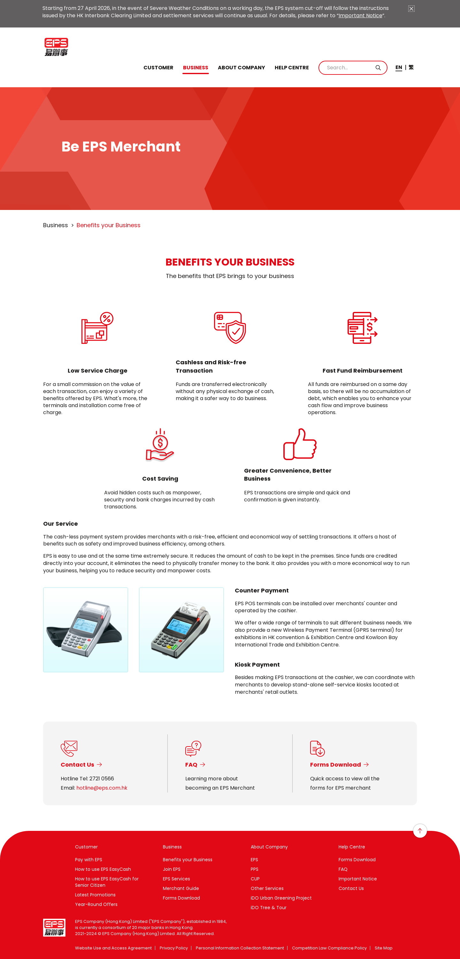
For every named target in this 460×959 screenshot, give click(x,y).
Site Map (384, 948)
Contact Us (351, 888)
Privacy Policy (174, 948)
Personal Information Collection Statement (240, 948)
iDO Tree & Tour (269, 907)
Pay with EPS (88, 859)
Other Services (267, 888)
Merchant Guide (181, 888)
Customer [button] (158, 68)
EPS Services (176, 879)
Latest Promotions (95, 895)
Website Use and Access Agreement (113, 948)
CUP (255, 879)
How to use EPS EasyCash (103, 869)
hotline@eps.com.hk (101, 788)
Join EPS (171, 869)
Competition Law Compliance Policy (329, 948)
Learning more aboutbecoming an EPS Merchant (220, 783)
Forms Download (181, 898)
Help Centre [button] (292, 68)
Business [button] (195, 68)
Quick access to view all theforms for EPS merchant (344, 783)
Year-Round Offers (96, 904)
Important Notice (360, 15)
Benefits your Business (187, 859)
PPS (254, 869)
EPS (254, 859)
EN (398, 67)
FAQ (343, 869)
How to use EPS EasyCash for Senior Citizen (107, 882)
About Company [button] (241, 68)
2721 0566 (101, 778)
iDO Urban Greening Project (281, 898)
